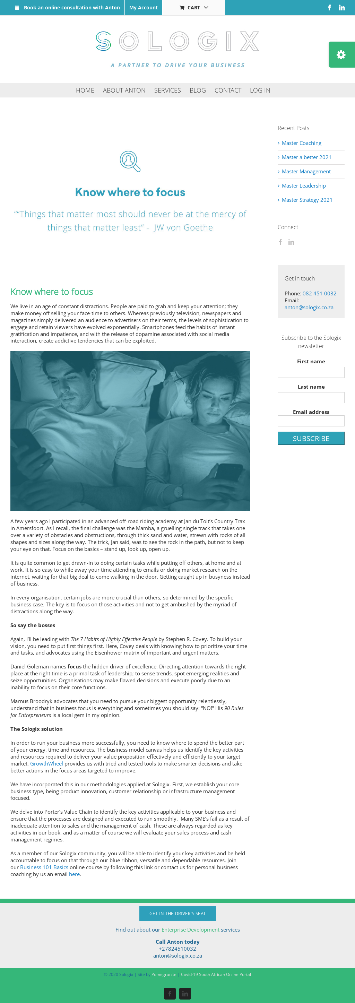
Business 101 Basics (44, 867)
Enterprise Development (190, 929)
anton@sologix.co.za (309, 307)
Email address (311, 417)
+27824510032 (177, 948)
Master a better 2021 (307, 157)
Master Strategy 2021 (307, 199)
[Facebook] (280, 242)
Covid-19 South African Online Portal (216, 974)
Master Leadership (304, 185)
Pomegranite (163, 974)
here (74, 874)
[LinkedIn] (291, 242)
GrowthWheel (46, 763)
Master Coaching (301, 142)
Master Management (306, 171)
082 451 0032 (320, 293)
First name (311, 361)
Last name (311, 386)
